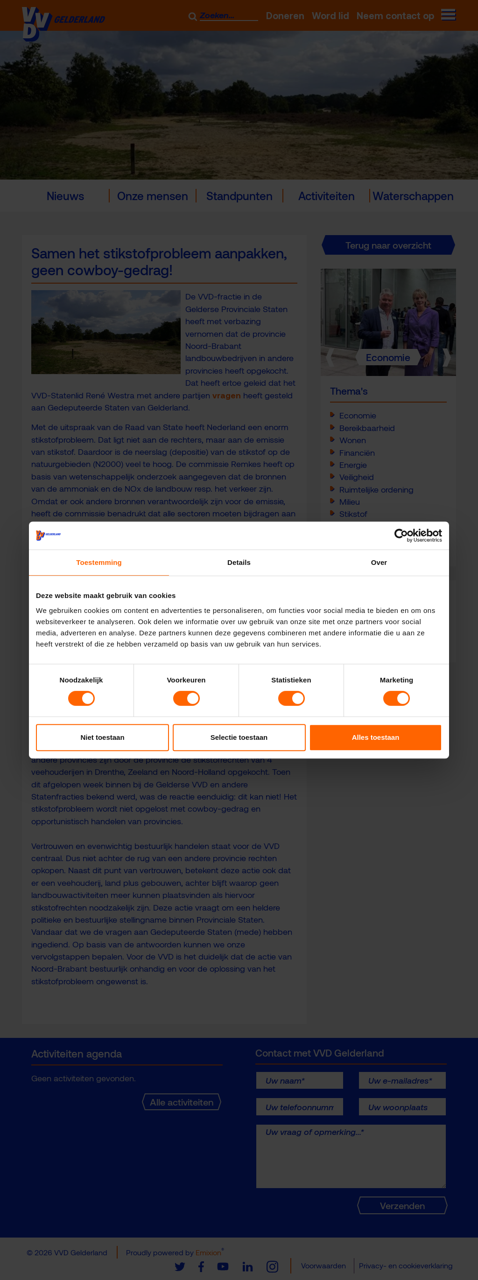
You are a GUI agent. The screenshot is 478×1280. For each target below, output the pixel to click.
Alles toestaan (376, 737)
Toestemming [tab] (99, 562)
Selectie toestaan (239, 737)
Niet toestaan (102, 737)
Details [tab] (239, 562)
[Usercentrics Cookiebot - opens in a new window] (401, 536)
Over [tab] (379, 562)
